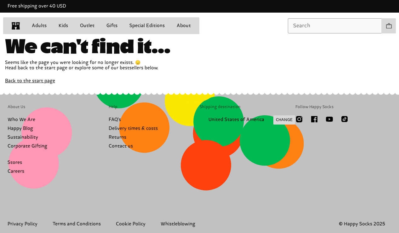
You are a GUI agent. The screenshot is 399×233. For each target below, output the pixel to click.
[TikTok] (344, 119)
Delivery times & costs (133, 128)
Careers (16, 171)
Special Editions (147, 25)
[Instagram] (299, 119)
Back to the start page (30, 81)
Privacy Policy (22, 224)
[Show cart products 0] (388, 25)
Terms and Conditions (77, 224)
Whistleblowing (178, 224)
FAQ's (115, 119)
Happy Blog (20, 128)
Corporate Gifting (27, 146)
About (184, 25)
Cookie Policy (130, 224)
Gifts (111, 25)
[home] (16, 26)
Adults (39, 25)
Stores (15, 162)
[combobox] (334, 25)
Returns (117, 137)
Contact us (121, 146)
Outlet (87, 25)
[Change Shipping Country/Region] (247, 120)
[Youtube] (329, 119)
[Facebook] (314, 119)
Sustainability (23, 137)
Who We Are (21, 119)
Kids (63, 25)
